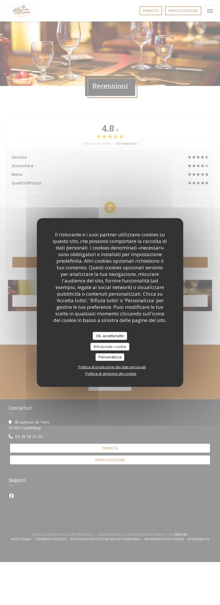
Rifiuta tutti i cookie (110, 346)
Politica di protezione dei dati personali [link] (112, 366)
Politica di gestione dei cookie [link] (110, 373)
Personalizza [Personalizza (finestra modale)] (110, 357)
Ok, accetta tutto (110, 335)
